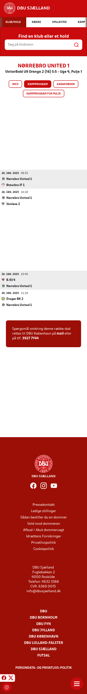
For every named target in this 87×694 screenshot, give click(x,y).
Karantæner (66, 84)
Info (15, 84)
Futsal (43, 655)
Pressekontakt (44, 504)
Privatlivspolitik (43, 542)
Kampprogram (38, 84)
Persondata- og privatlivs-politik (43, 667)
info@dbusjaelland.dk (43, 591)
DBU (43, 611)
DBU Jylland (43, 630)
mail (60, 333)
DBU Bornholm (43, 617)
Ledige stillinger (43, 511)
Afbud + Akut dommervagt (43, 530)
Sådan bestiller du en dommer (43, 517)
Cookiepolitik (43, 549)
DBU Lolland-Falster (43, 642)
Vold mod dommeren (43, 523)
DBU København (43, 636)
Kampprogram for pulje (43, 94)
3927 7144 (30, 338)
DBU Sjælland (43, 649)
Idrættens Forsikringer (43, 536)
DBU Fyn (43, 624)
